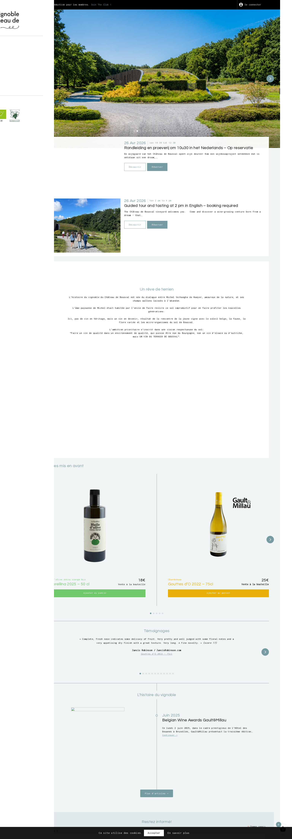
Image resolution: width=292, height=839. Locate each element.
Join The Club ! (155, 4)
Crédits (208, 817)
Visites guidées (35, 52)
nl (37, 88)
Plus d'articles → (179, 714)
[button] (157, 105)
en (31, 88)
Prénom (104, 753)
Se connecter (261, 4)
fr (24, 88)
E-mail (104, 767)
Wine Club (30, 68)
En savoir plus (178, 832)
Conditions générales (160, 817)
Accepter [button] (154, 832)
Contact (28, 78)
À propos (29, 42)
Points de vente (35, 73)
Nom (187, 753)
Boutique (29, 47)
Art (25, 63)
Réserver (190, 148)
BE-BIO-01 (28, 133)
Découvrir (166, 148)
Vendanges (30, 57)
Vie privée (189, 817)
